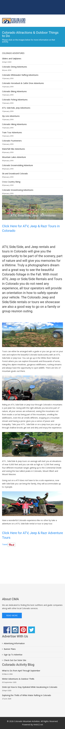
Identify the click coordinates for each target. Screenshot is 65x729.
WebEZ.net (38, 724)
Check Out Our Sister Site (15, 660)
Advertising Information (14, 643)
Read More (12, 615)
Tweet (5, 544)
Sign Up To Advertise (13, 654)
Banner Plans (10, 649)
